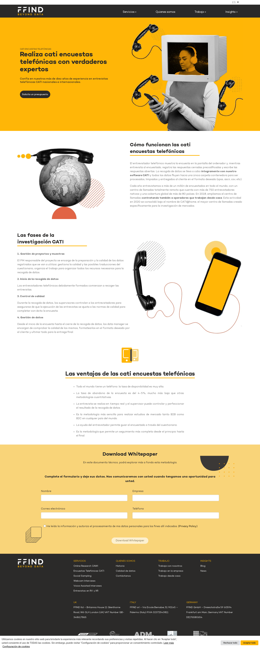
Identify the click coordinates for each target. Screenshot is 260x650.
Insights (230, 12)
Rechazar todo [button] (230, 643)
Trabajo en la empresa (170, 571)
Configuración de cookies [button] (16, 646)
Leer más (169, 642)
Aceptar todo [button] (249, 643)
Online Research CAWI (86, 566)
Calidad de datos (125, 571)
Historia (120, 566)
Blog (202, 566)
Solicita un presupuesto (35, 94)
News (203, 571)
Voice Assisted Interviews (88, 586)
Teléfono (138, 509)
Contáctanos (123, 576)
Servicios (128, 12)
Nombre (46, 491)
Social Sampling (82, 576)
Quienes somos (165, 12)
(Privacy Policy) (187, 526)
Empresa (137, 491)
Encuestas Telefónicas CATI (89, 571)
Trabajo (199, 12)
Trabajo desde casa (169, 576)
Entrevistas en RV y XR (86, 591)
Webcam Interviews (84, 581)
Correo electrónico (53, 509)
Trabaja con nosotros (170, 566)
